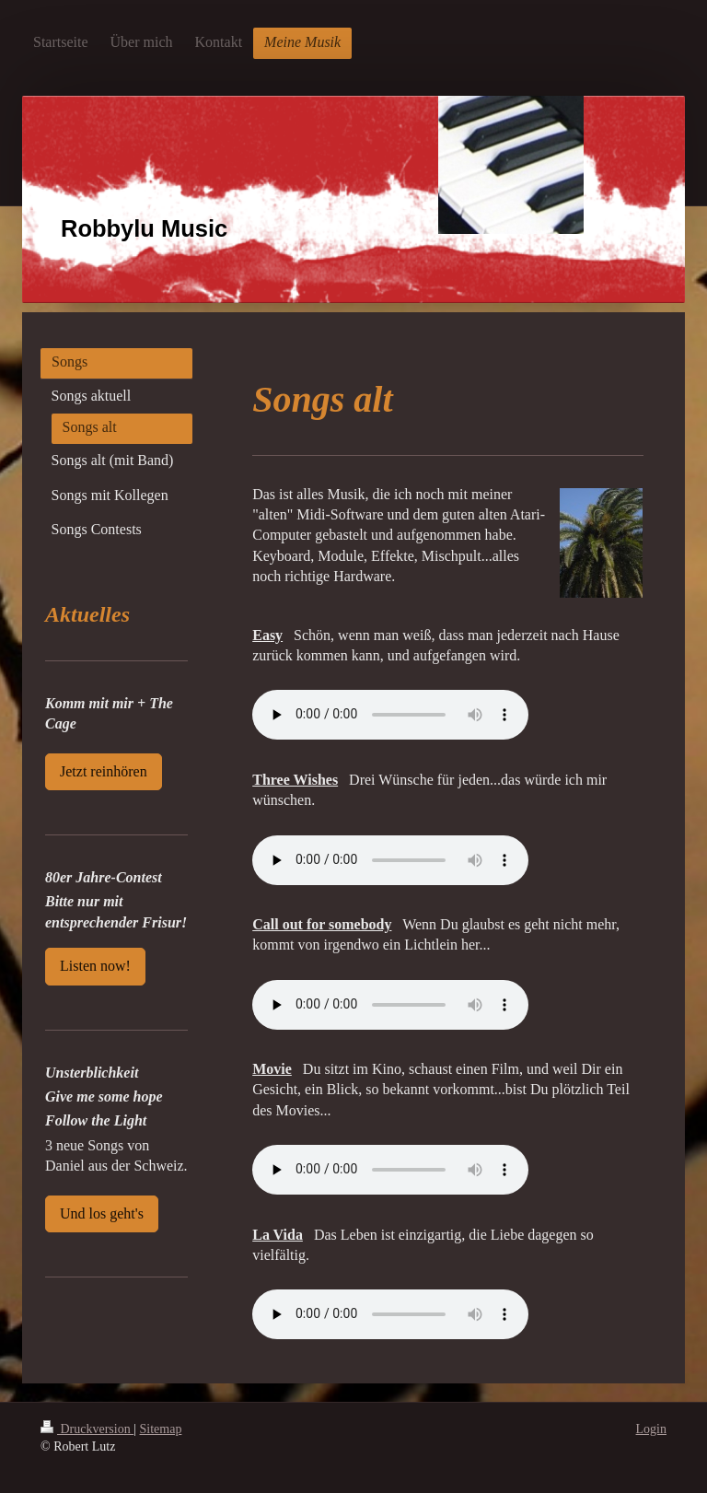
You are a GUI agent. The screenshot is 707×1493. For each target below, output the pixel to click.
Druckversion (87, 1429)
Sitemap (161, 1429)
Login (651, 1429)
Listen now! (95, 966)
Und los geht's (102, 1213)
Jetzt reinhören (103, 771)
